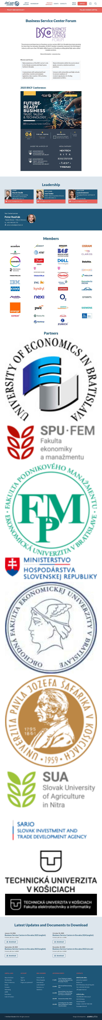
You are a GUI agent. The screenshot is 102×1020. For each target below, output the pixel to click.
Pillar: (88, 10)
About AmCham (9, 977)
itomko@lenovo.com (45, 201)
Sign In (22, 977)
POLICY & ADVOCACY (49, 3)
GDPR (6, 992)
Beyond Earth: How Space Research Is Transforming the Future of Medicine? (65, 993)
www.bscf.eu (56, 54)
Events (6, 985)
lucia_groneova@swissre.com (79, 201)
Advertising (8, 989)
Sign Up (23, 980)
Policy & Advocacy (10, 982)
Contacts (7, 987)
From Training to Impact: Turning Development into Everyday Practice (65, 980)
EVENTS (56, 3)
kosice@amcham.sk (81, 1006)
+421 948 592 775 (12, 222)
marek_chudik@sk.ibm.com (14, 201)
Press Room (8, 994)
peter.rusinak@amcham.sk (15, 225)
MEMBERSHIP (34, 3)
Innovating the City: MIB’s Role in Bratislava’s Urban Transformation (65, 1004)
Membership (8, 980)
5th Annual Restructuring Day (65, 986)
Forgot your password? (27, 982)
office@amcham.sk (81, 989)
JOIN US (82, 3)
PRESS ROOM (74, 3)
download (11, 942)
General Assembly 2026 (65, 998)
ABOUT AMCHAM (26, 3)
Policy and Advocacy (14, 10)
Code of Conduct (9, 997)
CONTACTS (63, 3)
